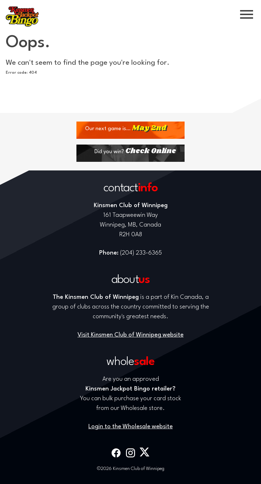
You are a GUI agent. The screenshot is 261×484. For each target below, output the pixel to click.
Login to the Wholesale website (130, 427)
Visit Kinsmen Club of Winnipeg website (130, 335)
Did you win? (135, 151)
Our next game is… (125, 128)
